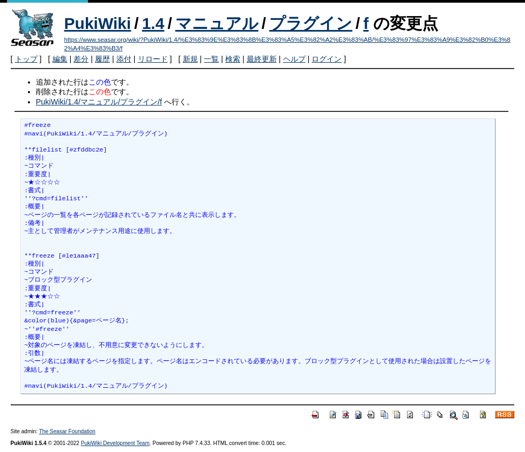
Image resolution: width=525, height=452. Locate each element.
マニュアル (216, 23)
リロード (153, 59)
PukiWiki (97, 23)
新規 (190, 59)
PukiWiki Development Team (115, 443)
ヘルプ (294, 59)
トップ (26, 59)
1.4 (153, 23)
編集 (60, 59)
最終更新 (262, 59)
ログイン (327, 59)
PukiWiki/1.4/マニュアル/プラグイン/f (99, 101)
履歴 (102, 59)
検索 (232, 59)
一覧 (211, 59)
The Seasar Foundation (67, 431)
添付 (123, 59)
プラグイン (310, 23)
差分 (80, 59)
